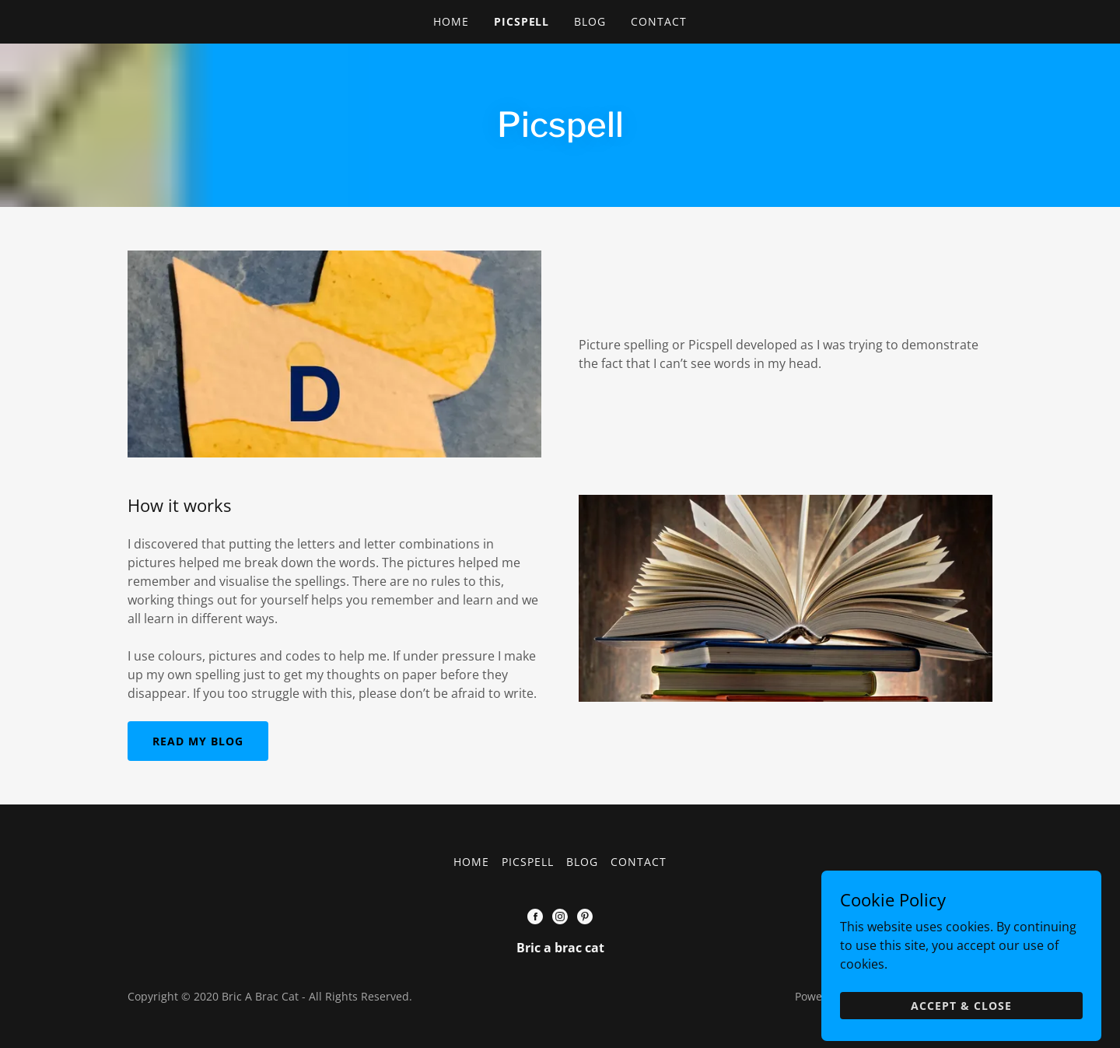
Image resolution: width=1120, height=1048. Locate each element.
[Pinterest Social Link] (584, 916)
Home (451, 21)
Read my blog (197, 741)
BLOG (590, 21)
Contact (659, 21)
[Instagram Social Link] (560, 916)
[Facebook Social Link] (535, 916)
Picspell (522, 21)
